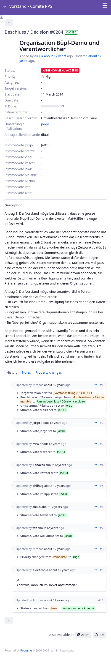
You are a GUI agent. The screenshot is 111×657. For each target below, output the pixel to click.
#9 (101, 570)
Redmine (26, 650)
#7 (101, 528)
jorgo (45, 124)
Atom (85, 634)
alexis (36, 507)
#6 (101, 507)
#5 (101, 486)
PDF (101, 634)
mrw (35, 444)
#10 (100, 600)
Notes (26, 372)
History (12, 372)
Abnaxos (38, 465)
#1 (101, 385)
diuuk (38, 56)
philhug (37, 486)
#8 (101, 549)
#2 (101, 423)
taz (34, 528)
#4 (101, 465)
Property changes (48, 372)
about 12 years (55, 56)
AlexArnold (40, 570)
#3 (101, 444)
